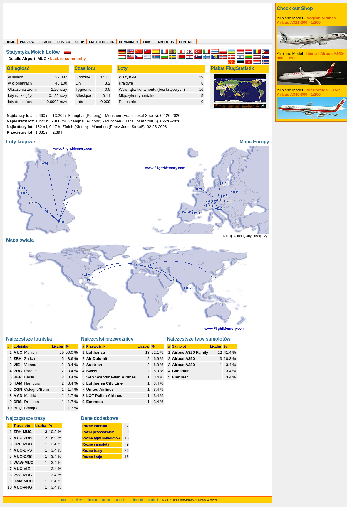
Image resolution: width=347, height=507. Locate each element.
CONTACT (186, 42)
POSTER (63, 42)
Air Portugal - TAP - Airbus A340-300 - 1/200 (309, 92)
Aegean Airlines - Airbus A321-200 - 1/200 (307, 20)
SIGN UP (45, 42)
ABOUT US (165, 42)
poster (106, 499)
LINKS (147, 42)
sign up (92, 499)
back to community (68, 58)
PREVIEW (27, 42)
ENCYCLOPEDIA (101, 42)
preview (76, 499)
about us (122, 499)
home (62, 499)
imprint (138, 499)
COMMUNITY (128, 42)
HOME (10, 42)
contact (153, 499)
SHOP (79, 42)
